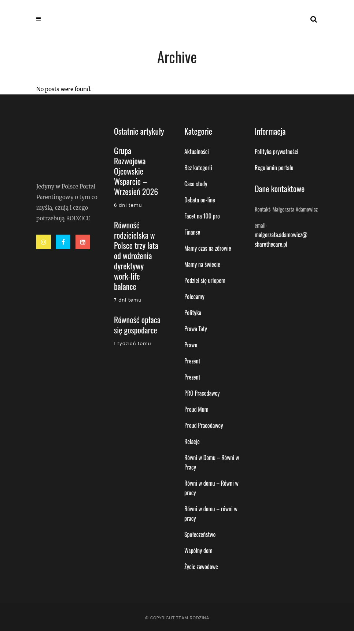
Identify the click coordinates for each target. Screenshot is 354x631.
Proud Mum (196, 409)
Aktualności (196, 151)
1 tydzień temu (132, 343)
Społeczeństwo (199, 534)
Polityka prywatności (276, 151)
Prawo (190, 344)
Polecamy (194, 296)
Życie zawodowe (201, 566)
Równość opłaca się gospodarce (137, 325)
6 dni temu (128, 205)
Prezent (192, 360)
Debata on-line (199, 199)
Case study (195, 183)
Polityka (192, 312)
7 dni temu (128, 300)
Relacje (192, 441)
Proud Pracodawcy (203, 425)
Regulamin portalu (274, 167)
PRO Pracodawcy (202, 393)
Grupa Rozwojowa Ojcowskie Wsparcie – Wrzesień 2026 (136, 171)
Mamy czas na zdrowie (207, 248)
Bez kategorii (198, 167)
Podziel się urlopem (204, 280)
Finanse (192, 232)
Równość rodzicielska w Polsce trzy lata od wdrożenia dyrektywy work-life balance (136, 255)
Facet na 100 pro (202, 216)
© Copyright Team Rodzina (177, 617)
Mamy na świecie (202, 264)
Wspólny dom (198, 550)
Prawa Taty (195, 328)
